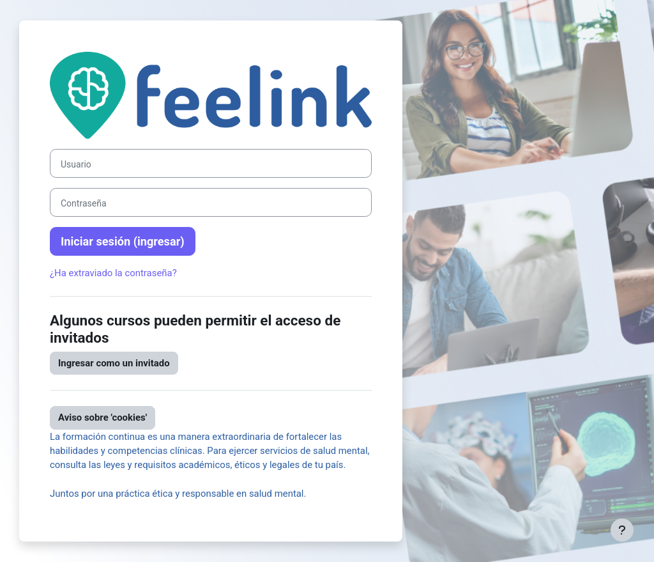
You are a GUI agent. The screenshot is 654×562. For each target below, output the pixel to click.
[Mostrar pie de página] (622, 530)
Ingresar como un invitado (114, 363)
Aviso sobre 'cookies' (102, 417)
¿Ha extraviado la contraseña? (113, 273)
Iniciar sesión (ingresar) (123, 241)
